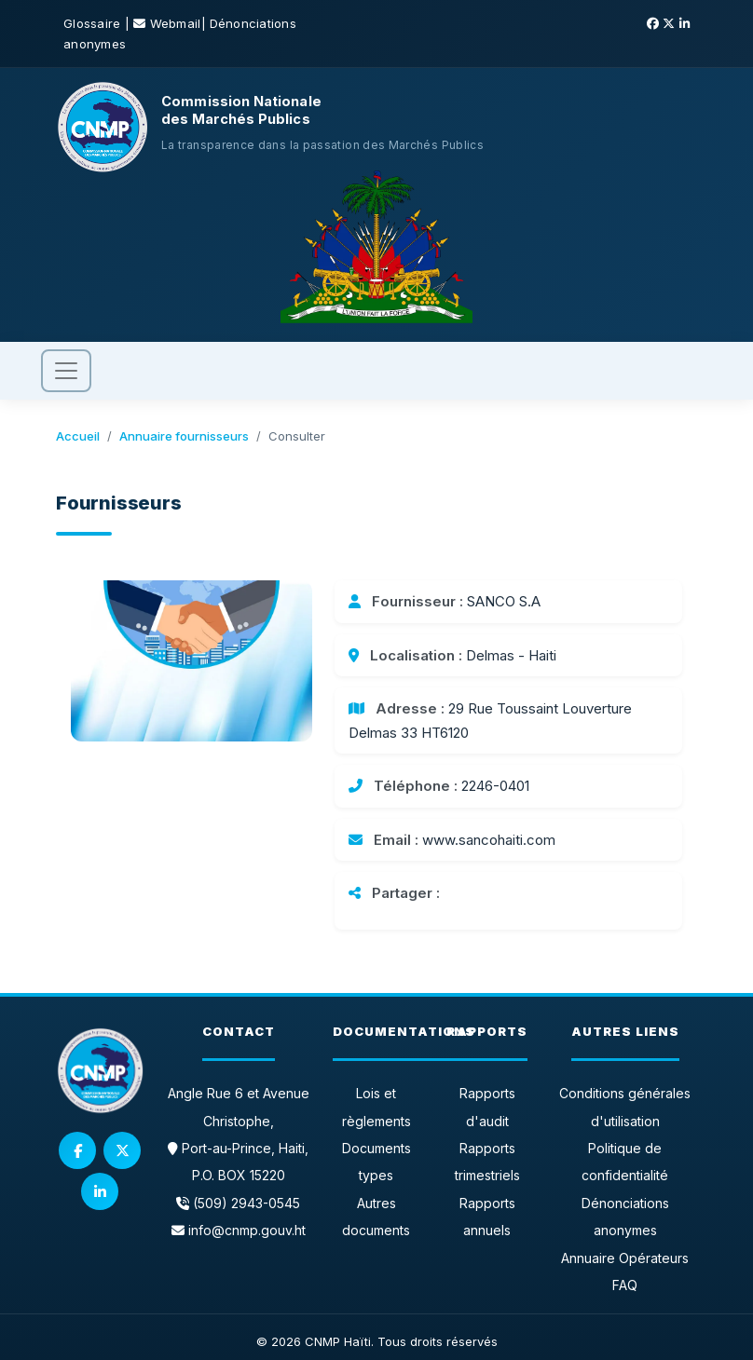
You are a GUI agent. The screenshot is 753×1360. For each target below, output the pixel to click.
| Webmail (163, 23)
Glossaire (94, 23)
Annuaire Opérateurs (625, 1258)
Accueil (78, 435)
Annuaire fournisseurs (184, 435)
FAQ (624, 1285)
